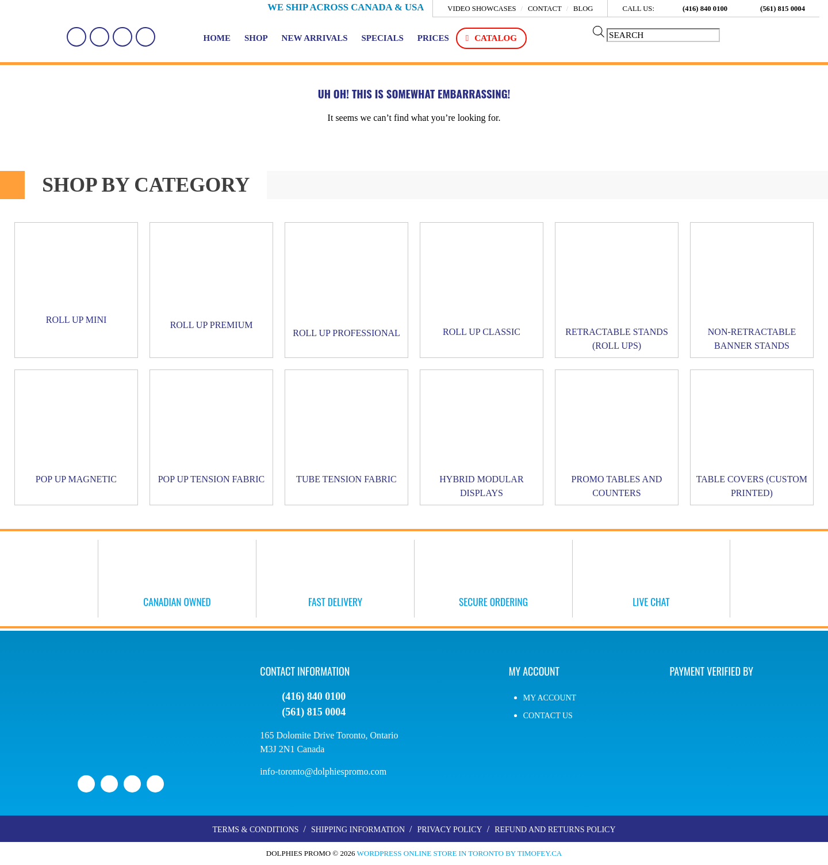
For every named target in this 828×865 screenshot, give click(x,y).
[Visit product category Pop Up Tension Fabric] (211, 431)
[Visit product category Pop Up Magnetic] (76, 431)
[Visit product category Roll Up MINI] (76, 277)
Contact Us (548, 716)
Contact (545, 9)
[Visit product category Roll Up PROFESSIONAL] (346, 284)
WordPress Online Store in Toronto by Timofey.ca (459, 853)
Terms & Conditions (255, 830)
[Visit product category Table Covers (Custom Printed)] (752, 438)
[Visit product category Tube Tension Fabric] (346, 431)
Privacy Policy (449, 830)
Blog (583, 9)
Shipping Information (358, 830)
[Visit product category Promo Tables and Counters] (616, 438)
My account (549, 698)
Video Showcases (481, 9)
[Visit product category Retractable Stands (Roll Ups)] (616, 290)
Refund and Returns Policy (554, 830)
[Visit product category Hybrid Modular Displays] (481, 438)
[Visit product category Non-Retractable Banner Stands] (752, 290)
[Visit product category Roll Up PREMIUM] (211, 280)
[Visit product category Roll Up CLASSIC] (481, 283)
